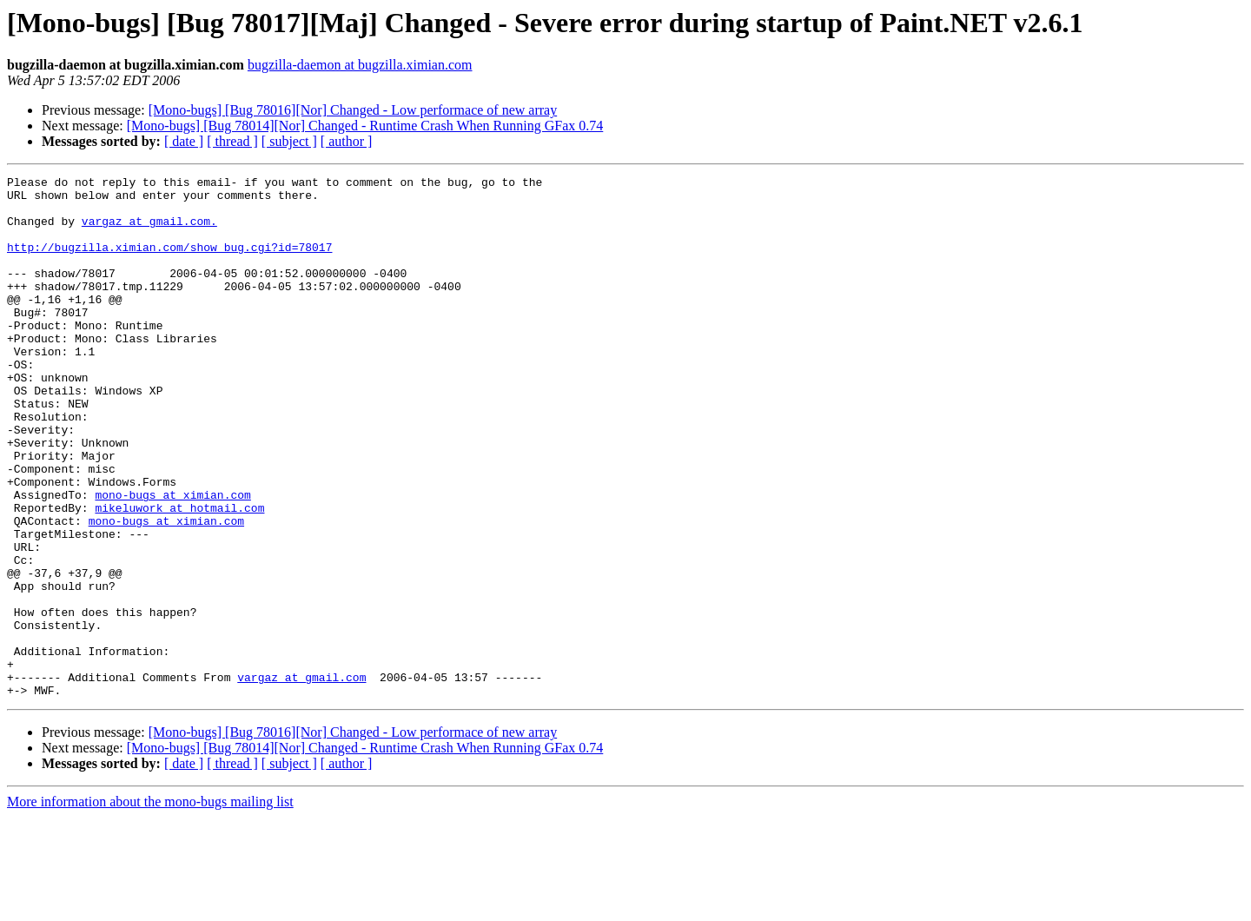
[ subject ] (289, 141)
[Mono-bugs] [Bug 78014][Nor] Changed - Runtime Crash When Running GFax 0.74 (365, 125)
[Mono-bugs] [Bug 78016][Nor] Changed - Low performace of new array (353, 110)
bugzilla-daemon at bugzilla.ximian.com (360, 64)
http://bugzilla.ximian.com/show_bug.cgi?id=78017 (169, 262)
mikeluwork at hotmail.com (179, 575)
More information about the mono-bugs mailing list (150, 905)
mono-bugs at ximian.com (172, 559)
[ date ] (183, 141)
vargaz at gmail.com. (149, 231)
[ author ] (347, 141)
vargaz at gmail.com (301, 778)
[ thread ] (232, 141)
